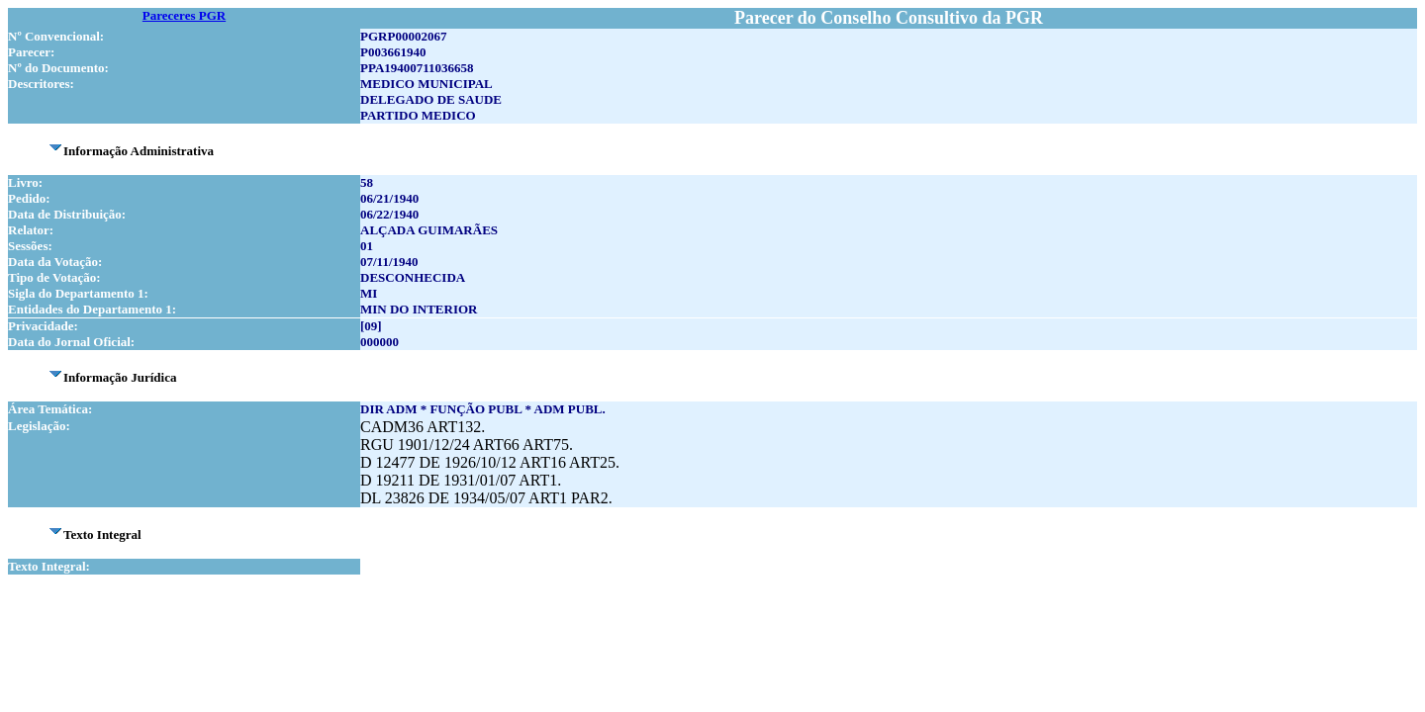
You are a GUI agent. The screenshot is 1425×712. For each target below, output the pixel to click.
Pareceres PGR (184, 15)
